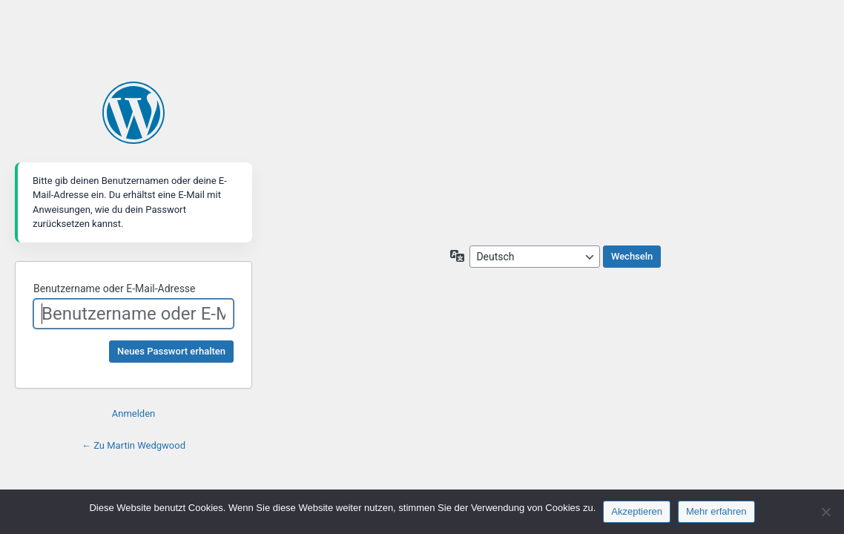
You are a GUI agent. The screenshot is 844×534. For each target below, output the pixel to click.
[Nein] (825, 511)
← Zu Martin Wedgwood (133, 445)
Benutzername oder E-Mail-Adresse (114, 288)
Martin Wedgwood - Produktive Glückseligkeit (133, 113)
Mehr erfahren (716, 511)
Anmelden (134, 413)
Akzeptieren (636, 511)
